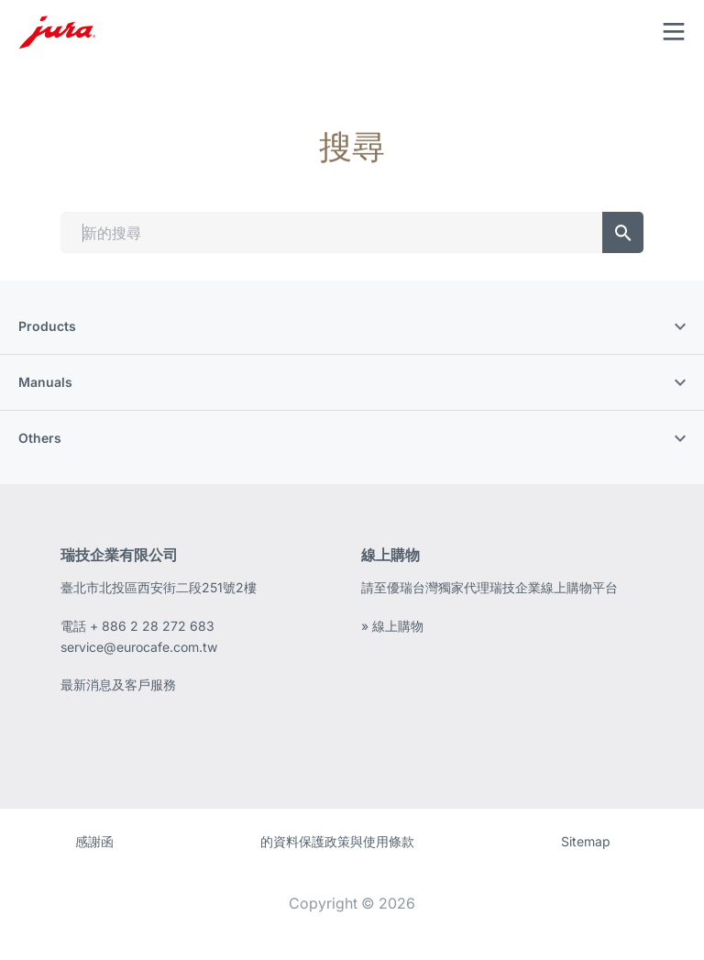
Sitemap (585, 841)
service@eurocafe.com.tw (138, 647)
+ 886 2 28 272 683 (152, 626)
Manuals (352, 382)
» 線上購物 (392, 626)
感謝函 (94, 841)
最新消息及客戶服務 (118, 684)
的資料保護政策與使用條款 (337, 841)
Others (352, 438)
